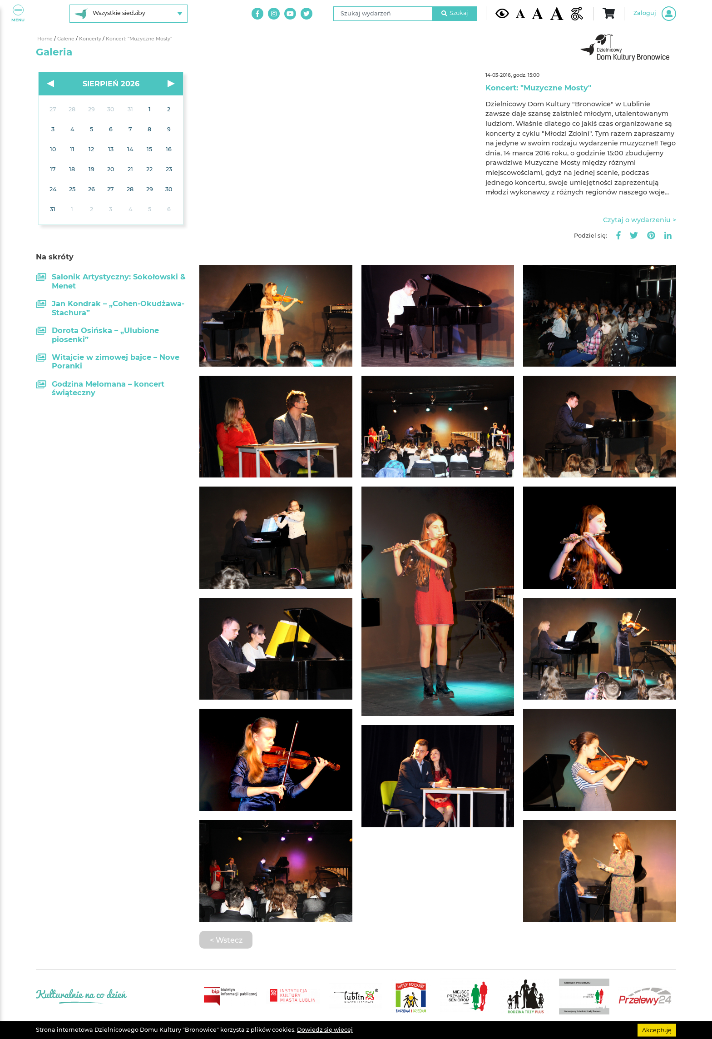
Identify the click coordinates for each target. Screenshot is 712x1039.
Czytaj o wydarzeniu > (639, 220)
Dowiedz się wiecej (325, 1029)
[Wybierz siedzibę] (128, 14)
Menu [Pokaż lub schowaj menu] (18, 13)
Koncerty (91, 39)
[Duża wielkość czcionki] (557, 13)
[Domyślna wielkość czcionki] (520, 13)
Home (45, 39)
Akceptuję (657, 1029)
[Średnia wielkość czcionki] (537, 13)
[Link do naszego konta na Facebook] (257, 14)
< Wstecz (226, 940)
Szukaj (454, 13)
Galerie (66, 39)
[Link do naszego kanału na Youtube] (290, 14)
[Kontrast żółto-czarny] (502, 13)
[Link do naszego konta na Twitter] (306, 14)
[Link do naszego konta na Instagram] (274, 14)
